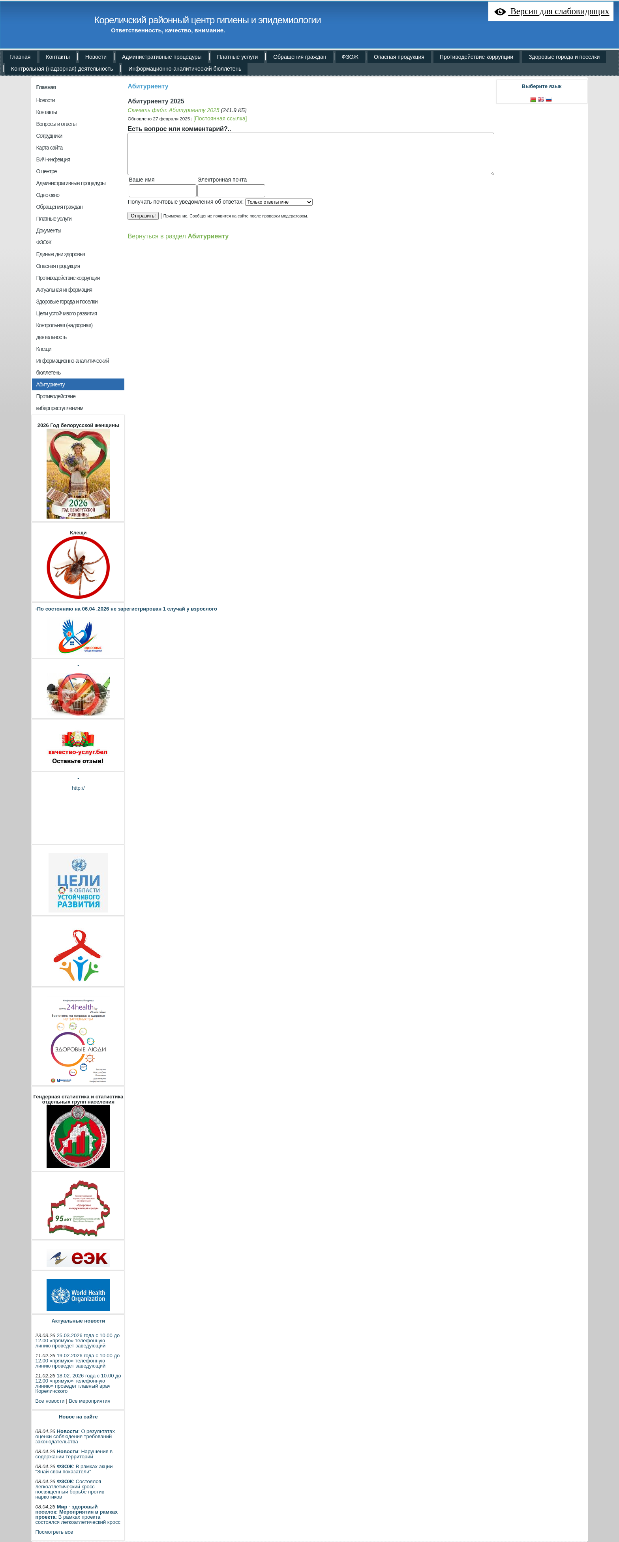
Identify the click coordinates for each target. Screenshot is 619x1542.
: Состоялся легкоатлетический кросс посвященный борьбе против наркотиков (69, 1489)
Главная (46, 87)
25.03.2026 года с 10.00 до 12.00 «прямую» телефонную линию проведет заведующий (77, 1340)
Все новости (49, 1401)
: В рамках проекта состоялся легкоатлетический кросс (77, 1514)
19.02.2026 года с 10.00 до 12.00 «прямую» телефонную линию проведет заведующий (77, 1361)
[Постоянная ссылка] (220, 118)
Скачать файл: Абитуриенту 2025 (173, 110)
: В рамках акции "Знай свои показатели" (74, 1469)
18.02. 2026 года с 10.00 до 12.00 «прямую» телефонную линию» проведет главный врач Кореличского (78, 1383)
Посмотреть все (54, 1532)
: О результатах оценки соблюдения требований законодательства (75, 1436)
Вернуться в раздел (178, 236)
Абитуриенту (148, 86)
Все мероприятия (89, 1401)
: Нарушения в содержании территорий (74, 1454)
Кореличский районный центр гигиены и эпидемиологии (207, 20)
